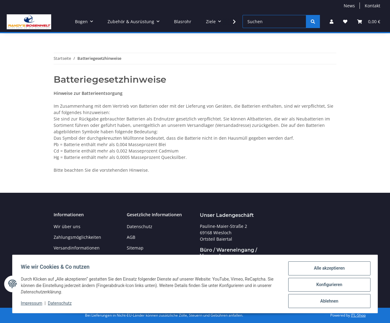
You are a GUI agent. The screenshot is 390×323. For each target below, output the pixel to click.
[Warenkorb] (368, 21)
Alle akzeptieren (327, 269)
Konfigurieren (328, 285)
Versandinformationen (77, 248)
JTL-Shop (358, 315)
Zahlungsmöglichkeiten (77, 237)
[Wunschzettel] (345, 21)
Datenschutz (61, 304)
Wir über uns (67, 226)
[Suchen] (274, 21)
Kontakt (372, 6)
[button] (331, 21)
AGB (131, 237)
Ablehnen (328, 301)
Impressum (33, 304)
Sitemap (135, 248)
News (349, 6)
